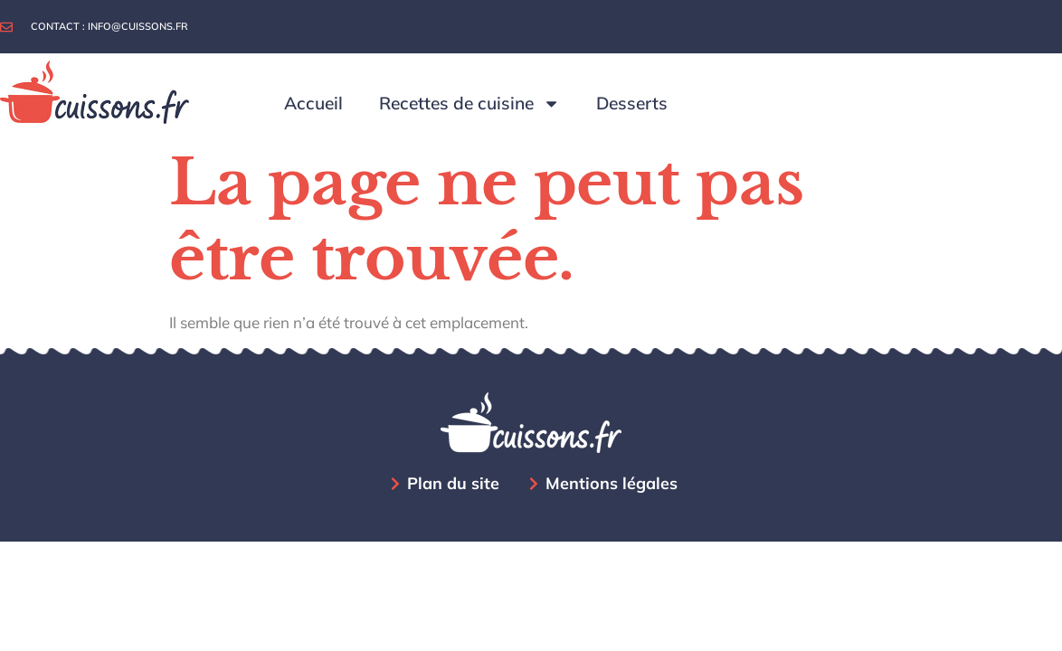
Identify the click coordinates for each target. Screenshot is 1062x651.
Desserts (632, 103)
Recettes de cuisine (469, 103)
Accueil (313, 103)
